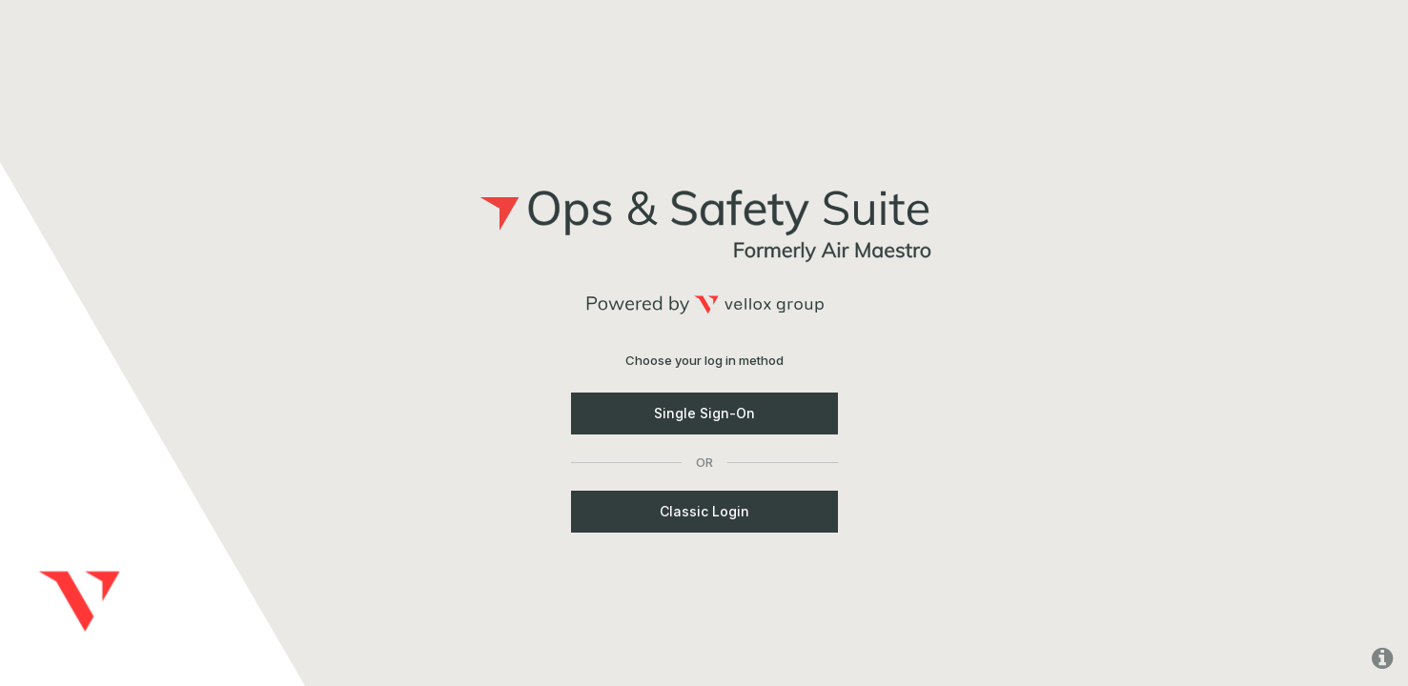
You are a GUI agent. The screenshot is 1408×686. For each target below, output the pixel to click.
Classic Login (704, 511)
